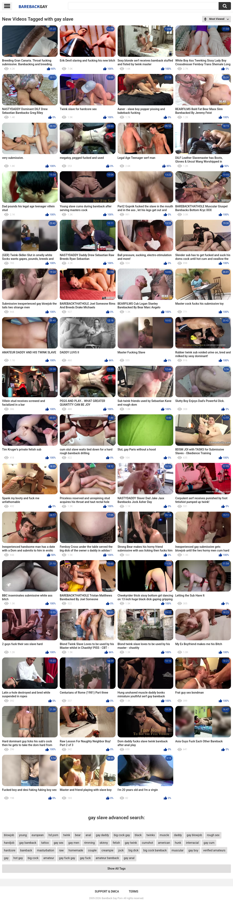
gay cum (209, 842)
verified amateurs (214, 850)
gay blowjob (194, 835)
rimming (89, 842)
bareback (26, 850)
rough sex (213, 835)
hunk (178, 842)
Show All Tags (117, 868)
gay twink (131, 842)
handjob (9, 842)
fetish (116, 842)
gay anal (129, 858)
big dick (133, 850)
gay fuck (85, 858)
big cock (33, 858)
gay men (73, 842)
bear (78, 835)
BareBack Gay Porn (112, 898)
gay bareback (27, 842)
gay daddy (102, 835)
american (164, 842)
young (23, 835)
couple (92, 850)
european (38, 835)
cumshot (147, 842)
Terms (133, 891)
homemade (76, 850)
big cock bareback (155, 850)
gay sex (58, 842)
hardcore (9, 850)
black (138, 835)
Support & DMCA (107, 891)
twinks (150, 835)
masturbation (45, 850)
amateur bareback (107, 858)
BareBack (33, 6)
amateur (48, 858)
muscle (164, 835)
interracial (192, 842)
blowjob (9, 835)
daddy (178, 835)
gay (6, 858)
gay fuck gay (67, 858)
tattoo (45, 842)
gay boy (193, 850)
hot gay (18, 858)
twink (66, 835)
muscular (178, 850)
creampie (108, 850)
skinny (104, 842)
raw (61, 850)
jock (121, 850)
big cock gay (122, 835)
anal (88, 835)
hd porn (53, 835)
